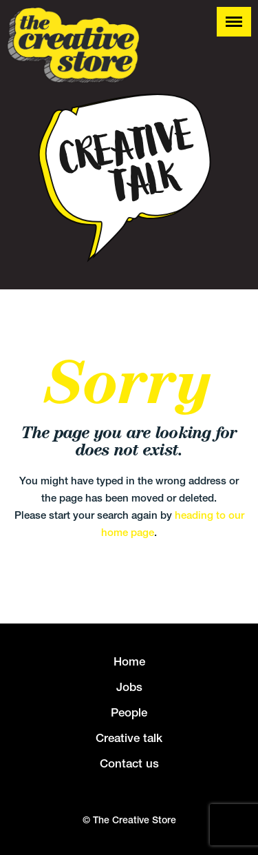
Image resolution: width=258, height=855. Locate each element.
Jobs (129, 687)
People (129, 712)
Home (129, 661)
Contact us (129, 763)
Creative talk (129, 738)
